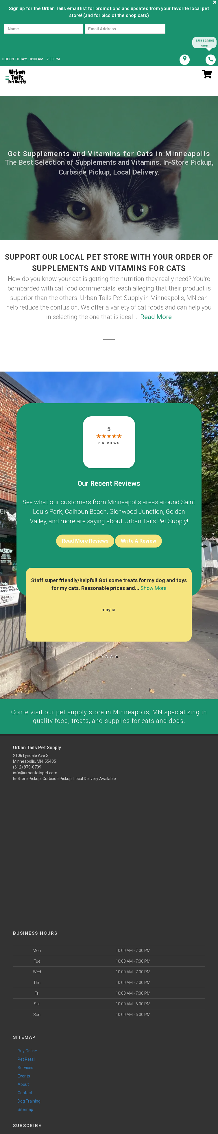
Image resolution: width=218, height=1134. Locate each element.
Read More (156, 317)
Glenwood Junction (136, 512)
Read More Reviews (85, 542)
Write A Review (138, 542)
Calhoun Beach (86, 512)
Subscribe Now (204, 42)
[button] (101, 657)
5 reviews (108, 444)
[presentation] (24, 42)
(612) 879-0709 (27, 768)
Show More (154, 589)
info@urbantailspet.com (35, 774)
